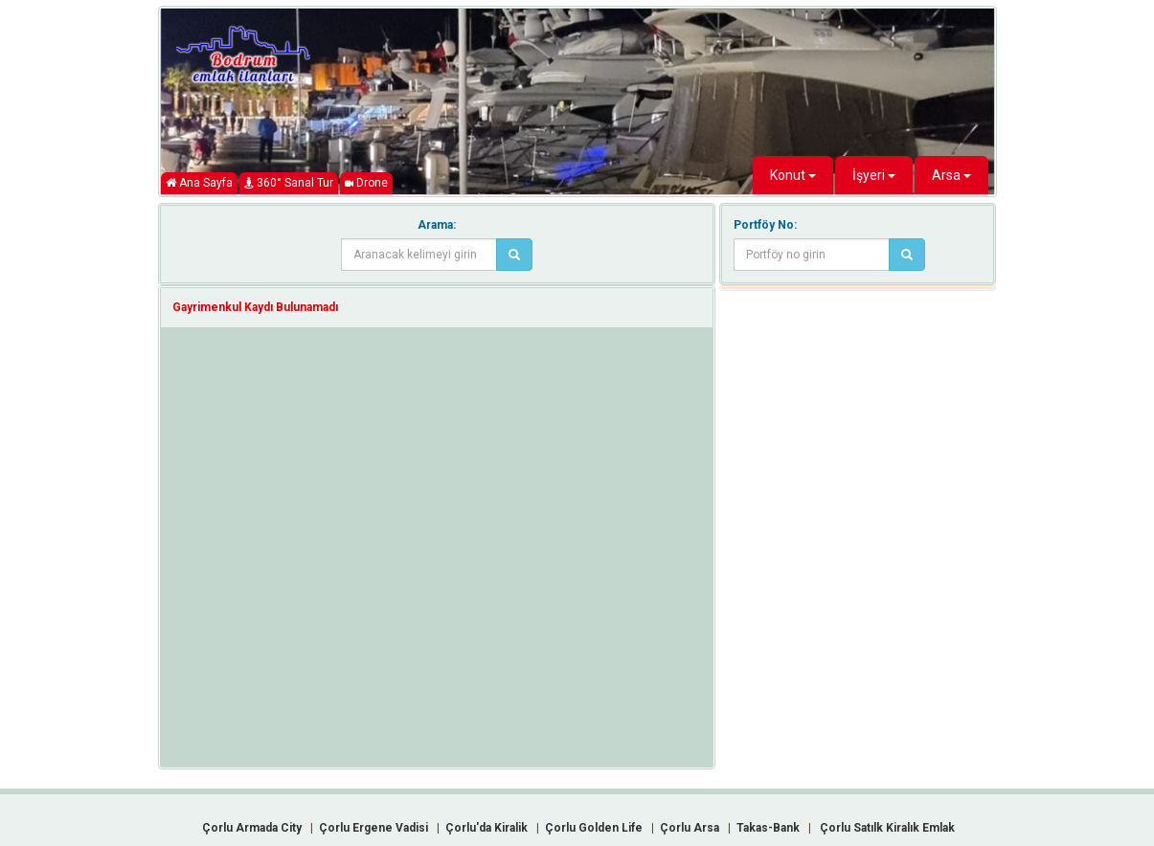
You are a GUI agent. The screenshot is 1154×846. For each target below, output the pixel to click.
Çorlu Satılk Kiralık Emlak (887, 828)
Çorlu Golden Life (594, 828)
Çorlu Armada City (252, 828)
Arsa (951, 175)
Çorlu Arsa (689, 828)
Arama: (437, 225)
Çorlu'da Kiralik (486, 828)
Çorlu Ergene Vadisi (373, 828)
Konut (793, 175)
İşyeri (873, 175)
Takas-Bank (768, 828)
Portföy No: (765, 225)
